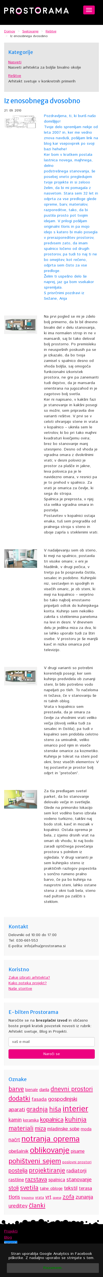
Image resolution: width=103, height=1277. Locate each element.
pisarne (78, 1151)
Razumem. (53, 1268)
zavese (57, 1198)
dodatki (19, 1099)
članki (37, 1205)
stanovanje (79, 1179)
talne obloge (51, 1188)
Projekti (11, 1231)
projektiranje (47, 1170)
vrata (39, 1197)
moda (86, 1129)
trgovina (27, 1197)
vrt (48, 1197)
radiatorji (76, 1171)
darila (44, 1090)
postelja (18, 1171)
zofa (68, 1197)
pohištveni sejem (35, 1161)
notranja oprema (50, 1139)
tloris (14, 1197)
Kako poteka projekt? (28, 983)
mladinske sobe (63, 1129)
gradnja (37, 1109)
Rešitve (14, 76)
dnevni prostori (72, 1089)
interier (75, 1109)
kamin (15, 1120)
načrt (14, 1140)
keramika (31, 1120)
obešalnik (19, 1151)
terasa (85, 1188)
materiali (21, 1128)
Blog (8, 1237)
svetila (29, 1188)
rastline (16, 1180)
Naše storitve (20, 988)
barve (16, 1089)
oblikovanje (49, 1150)
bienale (31, 1090)
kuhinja (76, 1119)
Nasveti (14, 62)
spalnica (56, 1180)
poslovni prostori (76, 1162)
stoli (14, 1188)
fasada (39, 1099)
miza (40, 1129)
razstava (36, 1179)
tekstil (70, 1188)
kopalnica (51, 1119)
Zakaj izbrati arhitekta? (29, 977)
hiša (55, 1109)
